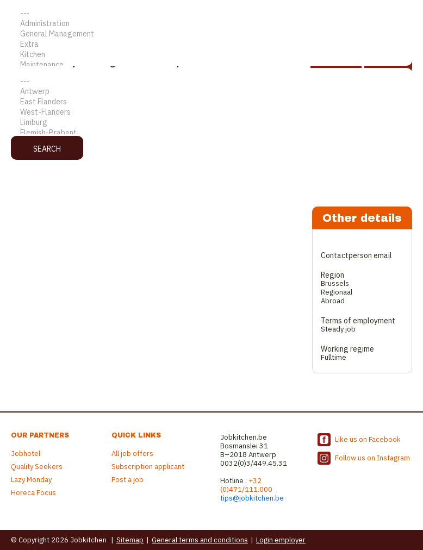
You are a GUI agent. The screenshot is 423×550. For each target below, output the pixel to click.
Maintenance (211, 65)
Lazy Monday (31, 479)
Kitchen (211, 54)
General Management (211, 34)
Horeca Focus (33, 492)
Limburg (211, 122)
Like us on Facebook (368, 439)
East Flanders (211, 102)
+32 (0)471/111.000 (246, 485)
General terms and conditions (200, 540)
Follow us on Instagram (372, 457)
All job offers (132, 453)
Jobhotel (25, 453)
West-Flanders (211, 112)
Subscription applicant (147, 466)
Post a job (127, 479)
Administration (211, 23)
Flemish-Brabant (211, 133)
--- (211, 13)
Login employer (281, 540)
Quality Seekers (37, 466)
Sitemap (130, 540)
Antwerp (211, 91)
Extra (211, 44)
